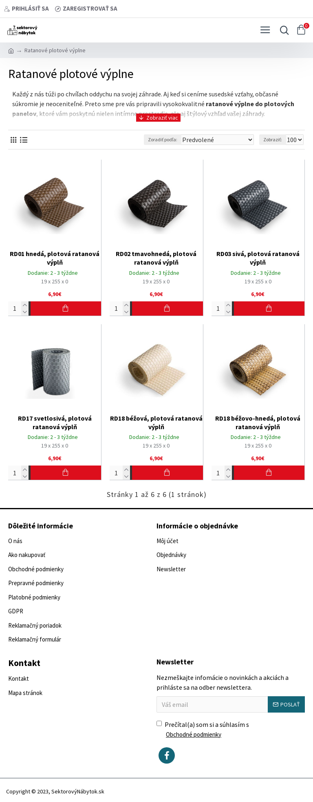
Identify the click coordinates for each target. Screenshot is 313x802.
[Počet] (18, 308)
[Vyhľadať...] (282, 30)
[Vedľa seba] (13, 140)
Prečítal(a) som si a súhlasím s (202, 730)
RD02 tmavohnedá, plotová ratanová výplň (156, 258)
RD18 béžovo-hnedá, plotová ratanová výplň (257, 422)
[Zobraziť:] (294, 139)
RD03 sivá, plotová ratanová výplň (258, 258)
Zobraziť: (272, 139)
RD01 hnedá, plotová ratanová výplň (54, 258)
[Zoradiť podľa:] (217, 139)
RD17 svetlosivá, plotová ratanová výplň (55, 422)
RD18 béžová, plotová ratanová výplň (156, 422)
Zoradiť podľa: (162, 139)
